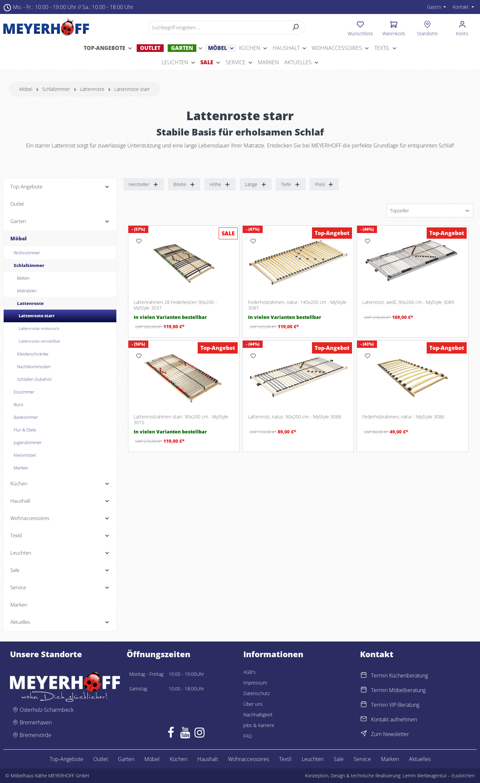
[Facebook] (171, 734)
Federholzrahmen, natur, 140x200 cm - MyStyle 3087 (297, 305)
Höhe (220, 184)
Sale (339, 759)
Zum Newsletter (390, 734)
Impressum (255, 682)
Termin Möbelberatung (398, 690)
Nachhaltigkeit (258, 714)
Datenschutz (256, 693)
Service (362, 759)
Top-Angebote (66, 759)
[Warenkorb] (393, 27)
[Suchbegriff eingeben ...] (217, 27)
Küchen (178, 759)
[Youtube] (185, 734)
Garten (126, 759)
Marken (390, 759)
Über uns (253, 704)
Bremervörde (35, 735)
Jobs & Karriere (258, 725)
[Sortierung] (430, 210)
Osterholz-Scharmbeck (47, 709)
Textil (285, 759)
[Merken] (139, 241)
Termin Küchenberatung (399, 675)
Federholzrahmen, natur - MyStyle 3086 (403, 417)
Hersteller (144, 184)
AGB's (249, 672)
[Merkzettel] (360, 27)
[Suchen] (295, 27)
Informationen (273, 654)
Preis (324, 184)
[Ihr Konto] (462, 27)
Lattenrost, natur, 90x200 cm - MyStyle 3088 (294, 417)
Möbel (152, 759)
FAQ (247, 736)
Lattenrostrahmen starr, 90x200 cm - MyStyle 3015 (181, 419)
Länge (256, 184)
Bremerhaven (36, 722)
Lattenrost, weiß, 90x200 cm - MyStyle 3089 (408, 302)
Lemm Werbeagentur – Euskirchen (439, 775)
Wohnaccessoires (248, 759)
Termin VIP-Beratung (395, 704)
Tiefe (290, 184)
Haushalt (207, 759)
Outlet (100, 759)
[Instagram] (199, 734)
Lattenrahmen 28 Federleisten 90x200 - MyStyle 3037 (175, 305)
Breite (184, 184)
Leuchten (313, 759)
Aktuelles (420, 759)
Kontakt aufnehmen (394, 719)
